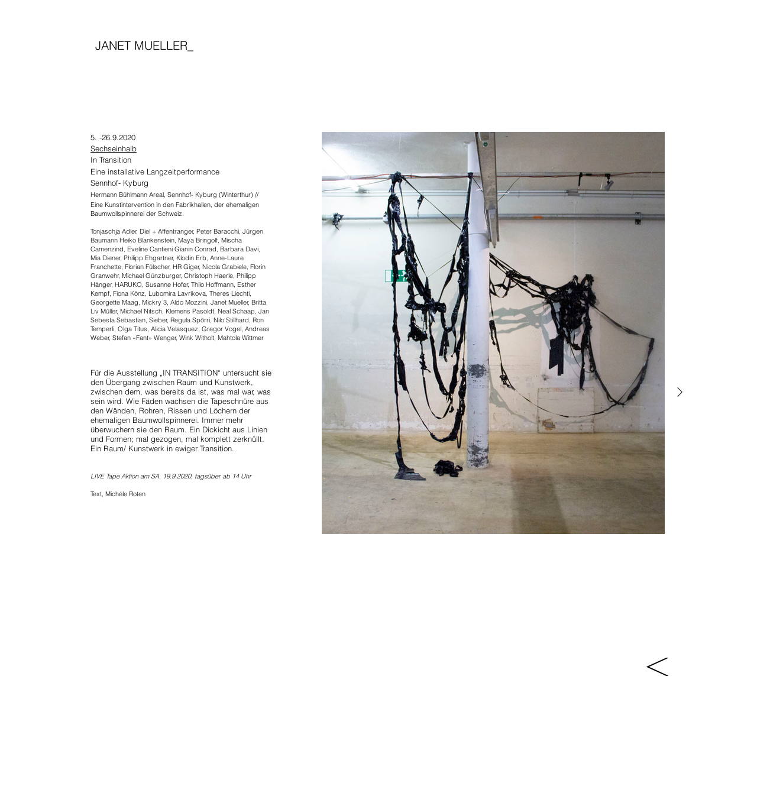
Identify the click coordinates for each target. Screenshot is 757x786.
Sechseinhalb (113, 148)
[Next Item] (679, 392)
